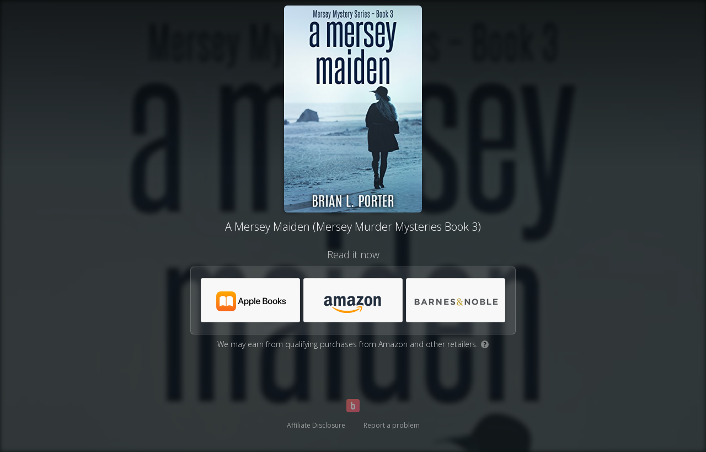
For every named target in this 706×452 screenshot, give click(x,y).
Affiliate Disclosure (316, 425)
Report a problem (391, 425)
